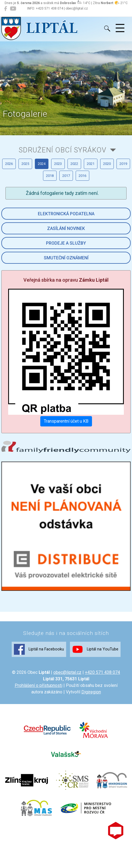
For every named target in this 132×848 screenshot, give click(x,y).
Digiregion (91, 692)
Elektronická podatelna (66, 213)
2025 (25, 164)
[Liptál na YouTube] (13, 8)
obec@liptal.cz (67, 672)
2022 (74, 164)
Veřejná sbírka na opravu (66, 280)
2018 (50, 176)
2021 (90, 164)
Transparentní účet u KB (66, 421)
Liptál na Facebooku (39, 649)
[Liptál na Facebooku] (5, 8)
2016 (82, 176)
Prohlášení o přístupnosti (38, 685)
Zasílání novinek (66, 228)
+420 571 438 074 (102, 672)
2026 (9, 164)
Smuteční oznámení (66, 257)
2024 (41, 164)
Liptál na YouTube (95, 649)
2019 (123, 164)
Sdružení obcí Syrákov (62, 150)
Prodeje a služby (66, 243)
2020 (107, 164)
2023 (58, 164)
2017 (66, 176)
